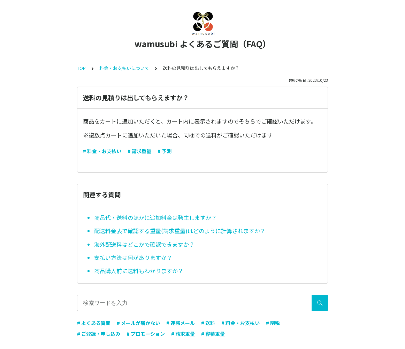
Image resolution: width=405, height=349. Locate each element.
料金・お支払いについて (124, 68)
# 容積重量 (213, 333)
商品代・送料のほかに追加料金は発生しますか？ (155, 217)
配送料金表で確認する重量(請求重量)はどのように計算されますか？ (180, 231)
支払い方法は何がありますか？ (133, 257)
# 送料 (208, 322)
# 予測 (164, 151)
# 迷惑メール (180, 322)
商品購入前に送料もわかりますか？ (138, 271)
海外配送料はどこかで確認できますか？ (144, 244)
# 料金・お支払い (102, 151)
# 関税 (273, 322)
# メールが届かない (138, 322)
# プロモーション (146, 333)
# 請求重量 (139, 151)
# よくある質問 (93, 322)
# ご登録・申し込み (98, 333)
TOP (81, 68)
